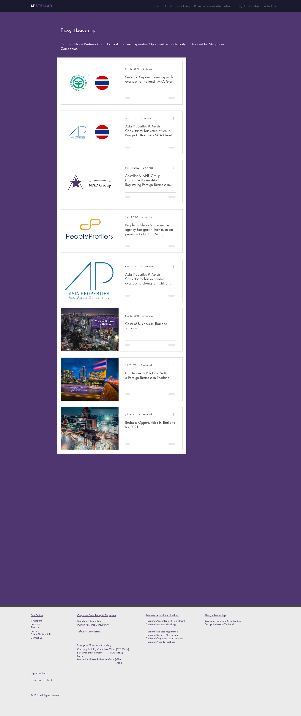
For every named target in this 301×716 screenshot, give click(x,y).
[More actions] (175, 69)
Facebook (36, 680)
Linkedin (49, 680)
